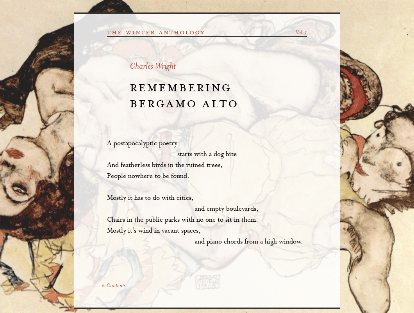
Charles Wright (153, 66)
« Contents (113, 286)
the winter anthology (156, 32)
